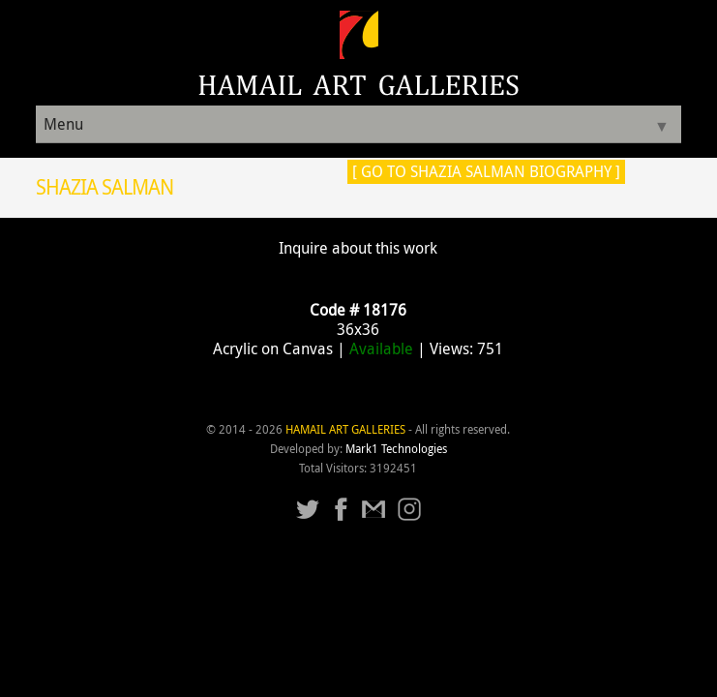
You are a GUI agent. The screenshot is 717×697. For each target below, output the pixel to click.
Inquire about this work (358, 247)
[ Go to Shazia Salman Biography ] (486, 171)
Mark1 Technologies (396, 448)
